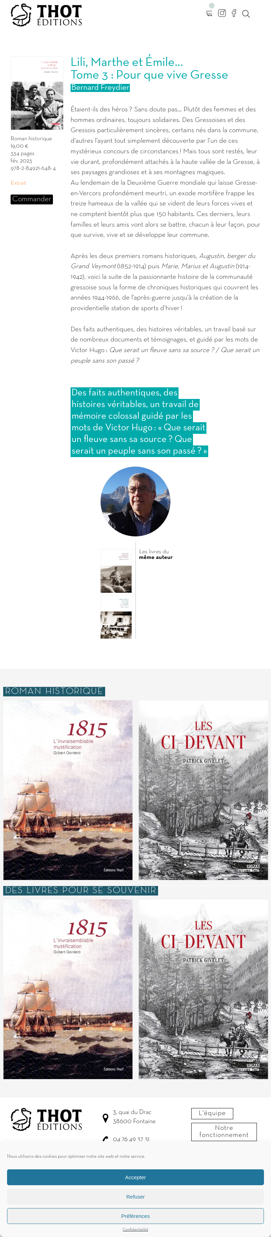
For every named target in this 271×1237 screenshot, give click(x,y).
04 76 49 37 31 (131, 1140)
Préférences (135, 1221)
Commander (31, 199)
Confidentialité (135, 1234)
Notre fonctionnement (224, 1131)
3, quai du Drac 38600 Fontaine (134, 1117)
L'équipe (212, 1113)
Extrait (18, 183)
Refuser (135, 1201)
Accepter (135, 1182)
